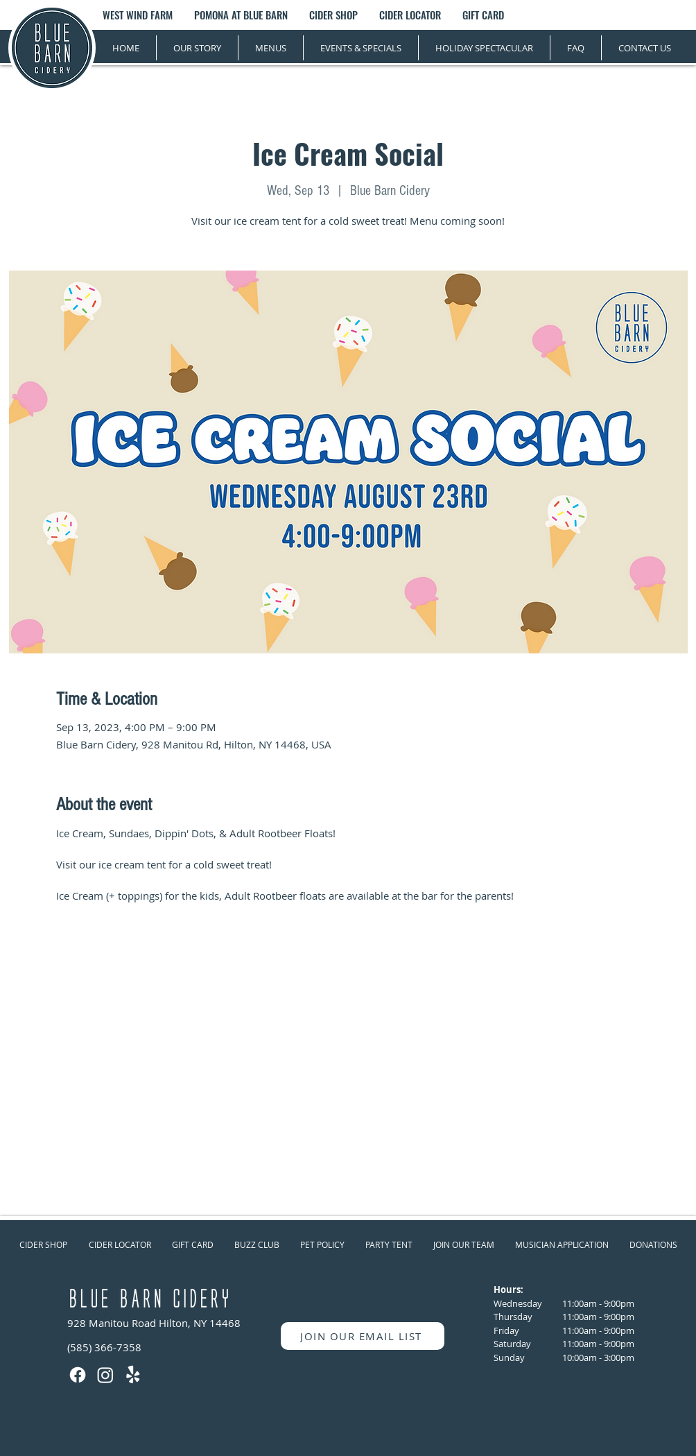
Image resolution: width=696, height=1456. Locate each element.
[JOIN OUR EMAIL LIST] (362, 1336)
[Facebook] (77, 1374)
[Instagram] (105, 1374)
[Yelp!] (133, 1374)
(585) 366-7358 (104, 1347)
